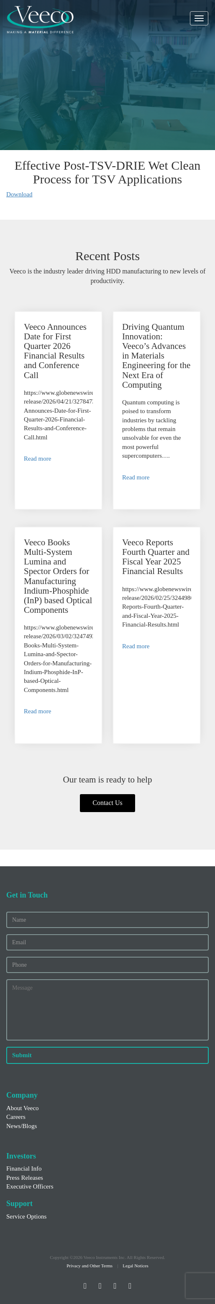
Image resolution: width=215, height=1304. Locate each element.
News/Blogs (21, 1126)
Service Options (26, 1216)
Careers (16, 1116)
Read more (37, 458)
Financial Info (24, 1168)
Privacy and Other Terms (90, 1265)
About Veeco (22, 1108)
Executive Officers (30, 1186)
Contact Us (107, 802)
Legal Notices (135, 1265)
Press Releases (24, 1177)
